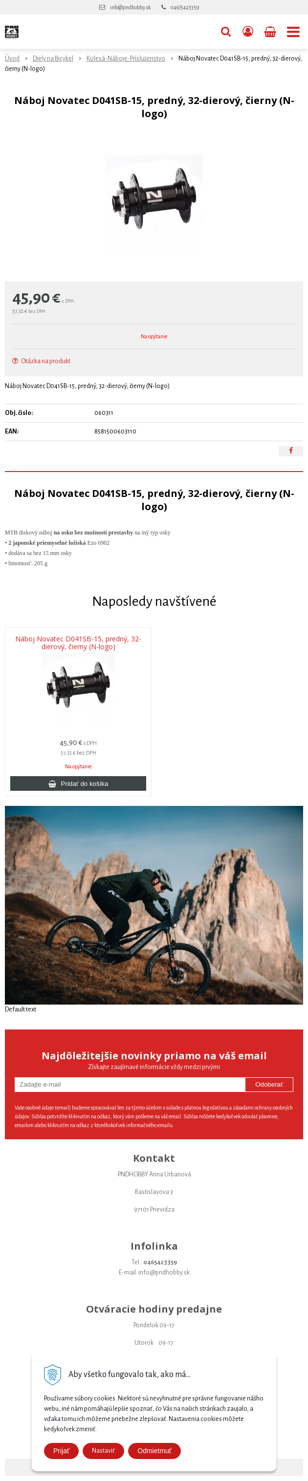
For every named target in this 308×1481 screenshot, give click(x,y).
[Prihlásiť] (247, 31)
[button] (226, 31)
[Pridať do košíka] (78, 783)
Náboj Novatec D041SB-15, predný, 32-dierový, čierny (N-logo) (78, 643)
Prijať (61, 1451)
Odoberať (269, 1084)
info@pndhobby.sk (130, 7)
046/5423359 (185, 7)
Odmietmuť (154, 1451)
